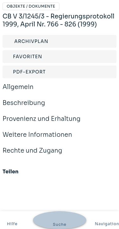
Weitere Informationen (37, 139)
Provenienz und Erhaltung (42, 123)
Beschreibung (24, 107)
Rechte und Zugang (32, 155)
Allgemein (18, 91)
